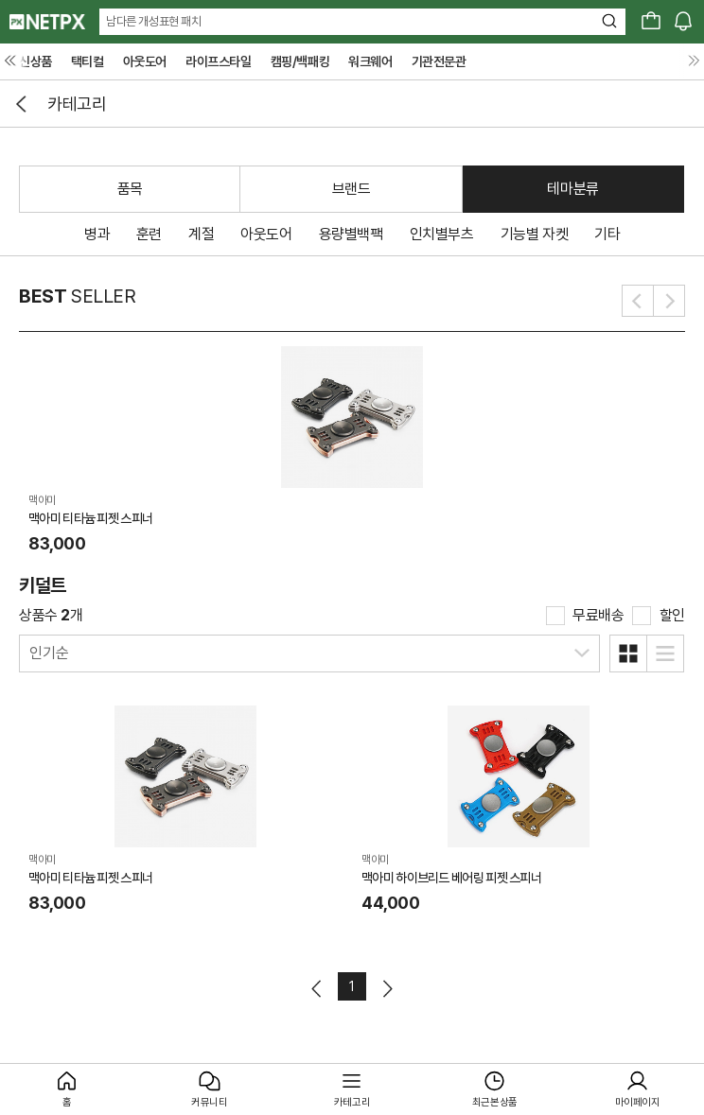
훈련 (149, 234)
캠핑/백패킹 (300, 61)
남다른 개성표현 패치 (154, 21)
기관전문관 (439, 61)
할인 (672, 615)
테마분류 (572, 189)
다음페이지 (386, 988)
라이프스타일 (218, 61)
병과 (97, 234)
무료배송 (598, 615)
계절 (201, 234)
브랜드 (351, 189)
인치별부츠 (442, 234)
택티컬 (87, 61)
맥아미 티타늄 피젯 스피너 (90, 518)
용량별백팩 (351, 234)
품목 (130, 189)
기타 (607, 234)
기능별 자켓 (535, 234)
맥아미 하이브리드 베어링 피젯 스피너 (451, 877)
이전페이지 (317, 988)
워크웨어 (370, 61)
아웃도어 (145, 61)
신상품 (35, 61)
